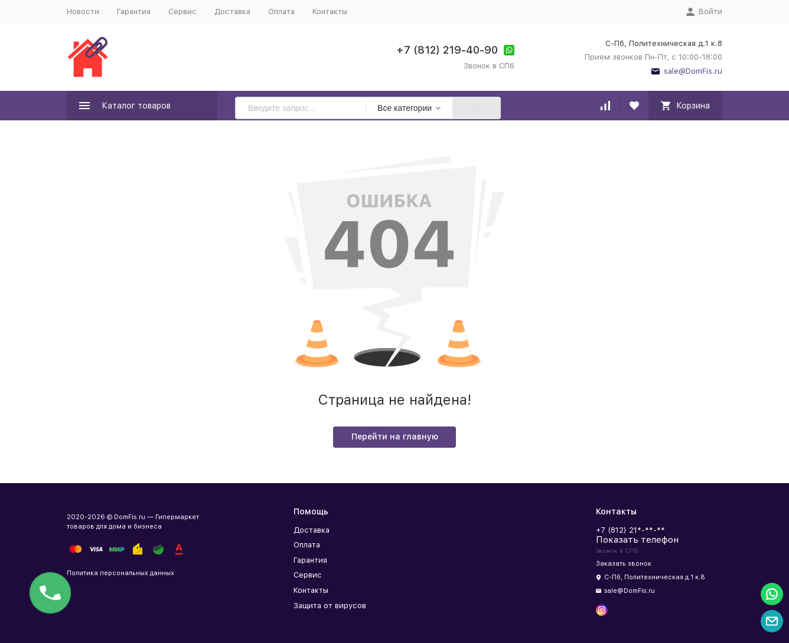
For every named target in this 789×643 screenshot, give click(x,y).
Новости (83, 11)
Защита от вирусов (330, 605)
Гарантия (134, 11)
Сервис (182, 11)
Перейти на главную (394, 436)
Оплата (281, 11)
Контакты (329, 11)
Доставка (232, 11)
